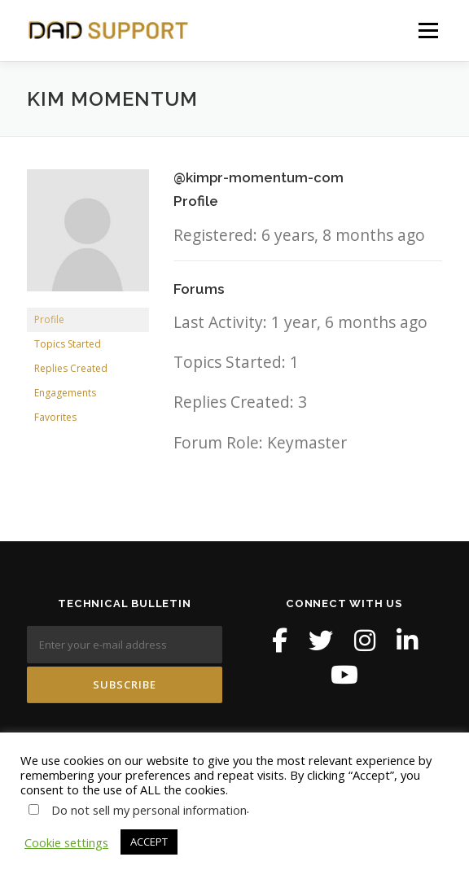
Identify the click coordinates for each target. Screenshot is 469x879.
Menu (428, 31)
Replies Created (70, 368)
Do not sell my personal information (149, 809)
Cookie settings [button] (66, 842)
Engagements (65, 393)
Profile (49, 319)
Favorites (55, 417)
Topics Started (67, 344)
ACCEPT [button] (149, 841)
